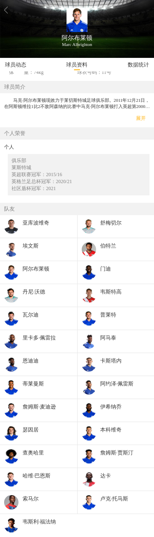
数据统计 (138, 65)
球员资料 (76, 65)
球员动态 (15, 65)
